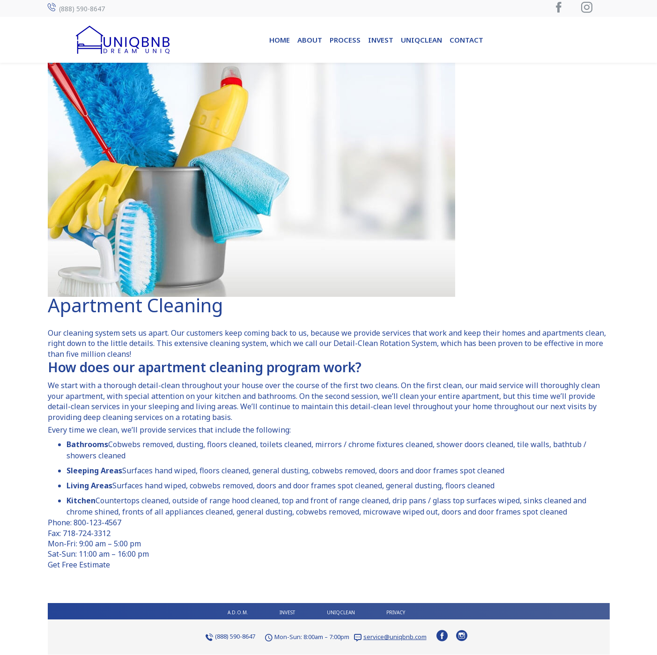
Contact (466, 39)
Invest (380, 39)
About (309, 39)
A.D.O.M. (238, 612)
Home (279, 39)
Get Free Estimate (79, 564)
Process (345, 39)
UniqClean (421, 39)
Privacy (395, 612)
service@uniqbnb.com (395, 637)
